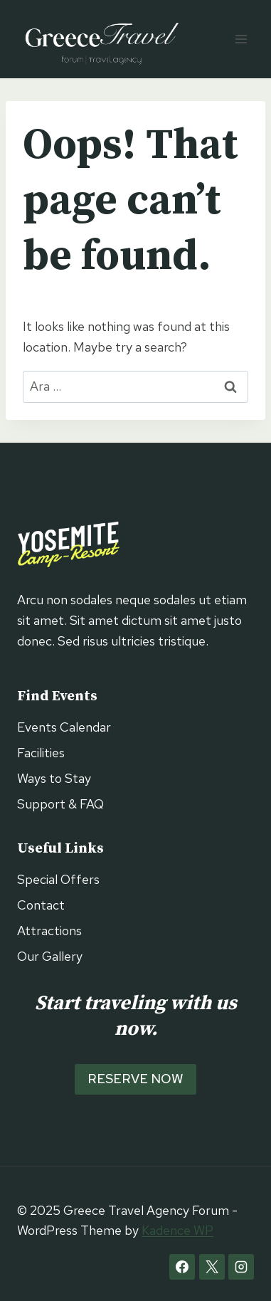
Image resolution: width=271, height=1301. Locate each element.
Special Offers (58, 879)
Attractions (49, 930)
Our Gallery (50, 956)
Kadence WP (177, 1230)
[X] (212, 1267)
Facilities (41, 752)
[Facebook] (182, 1267)
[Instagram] (241, 1267)
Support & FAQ (60, 804)
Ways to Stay (54, 778)
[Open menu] (241, 39)
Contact (41, 905)
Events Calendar (64, 727)
